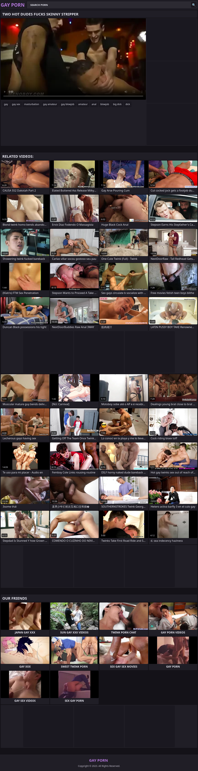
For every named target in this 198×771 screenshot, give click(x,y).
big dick (117, 104)
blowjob (104, 104)
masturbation (31, 104)
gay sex (16, 104)
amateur (83, 104)
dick (128, 104)
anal (94, 104)
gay (6, 104)
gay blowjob (67, 104)
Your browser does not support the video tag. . (73, 59)
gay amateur (50, 104)
